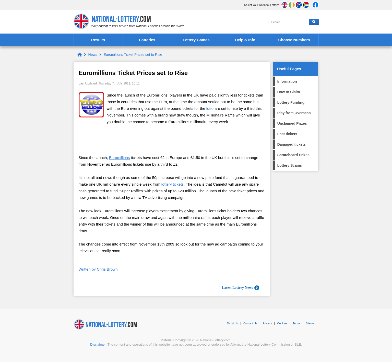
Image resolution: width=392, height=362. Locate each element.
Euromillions (119, 157)
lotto (209, 108)
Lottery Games (196, 40)
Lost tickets (287, 134)
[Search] (288, 22)
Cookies (282, 323)
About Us (232, 323)
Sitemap (311, 323)
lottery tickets (172, 184)
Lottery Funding (291, 102)
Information (287, 81)
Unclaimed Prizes (292, 123)
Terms (296, 323)
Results (98, 40)
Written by (98, 269)
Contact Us (250, 323)
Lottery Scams (289, 165)
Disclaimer (98, 344)
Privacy (267, 323)
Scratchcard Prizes (293, 155)
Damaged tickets (291, 144)
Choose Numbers (294, 40)
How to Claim (288, 92)
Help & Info (245, 40)
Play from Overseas (294, 113)
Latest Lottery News (237, 288)
